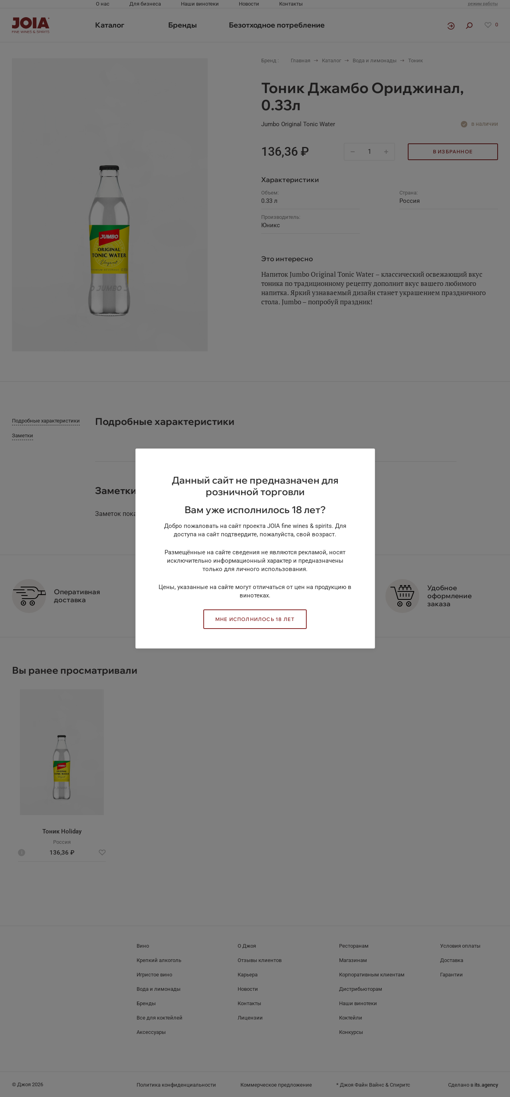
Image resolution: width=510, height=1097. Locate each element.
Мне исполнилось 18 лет (255, 619)
